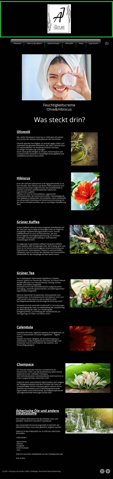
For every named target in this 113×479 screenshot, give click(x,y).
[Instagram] (102, 471)
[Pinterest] (108, 471)
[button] (108, 43)
